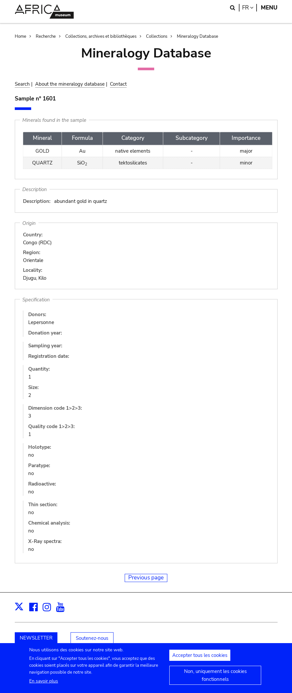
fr (249, 7)
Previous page (146, 577)
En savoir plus (43, 684)
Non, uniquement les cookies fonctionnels (215, 679)
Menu (269, 7)
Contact (118, 84)
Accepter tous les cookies (199, 659)
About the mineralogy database (70, 84)
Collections (156, 36)
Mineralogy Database (197, 36)
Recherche (46, 36)
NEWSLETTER (36, 638)
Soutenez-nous (92, 638)
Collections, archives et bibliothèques (100, 36)
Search (22, 84)
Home (20, 36)
